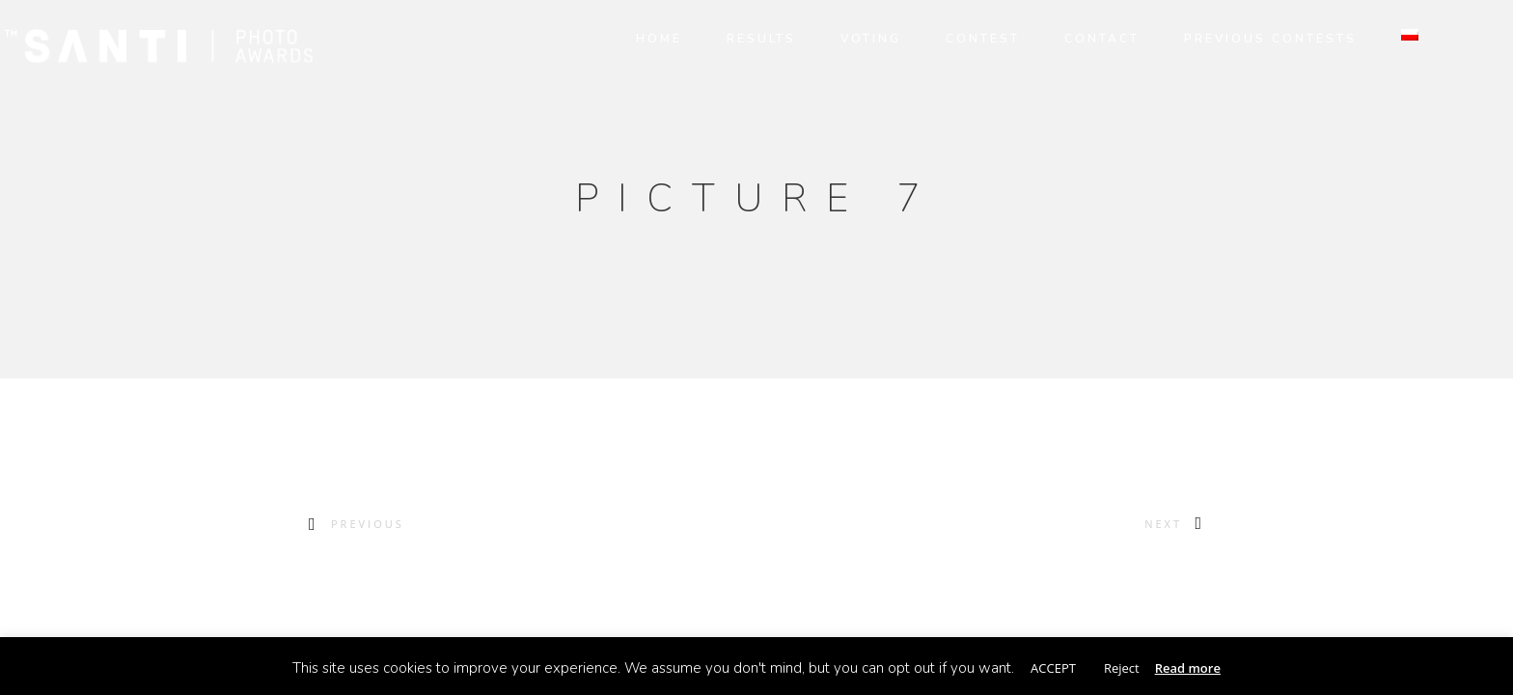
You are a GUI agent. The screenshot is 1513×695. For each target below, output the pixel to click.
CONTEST (959, 38)
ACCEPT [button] (1053, 668)
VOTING (846, 38)
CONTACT (1077, 38)
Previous (367, 523)
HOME (635, 38)
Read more (1188, 668)
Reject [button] (1122, 668)
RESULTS (737, 38)
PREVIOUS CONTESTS (1246, 38)
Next (1163, 523)
